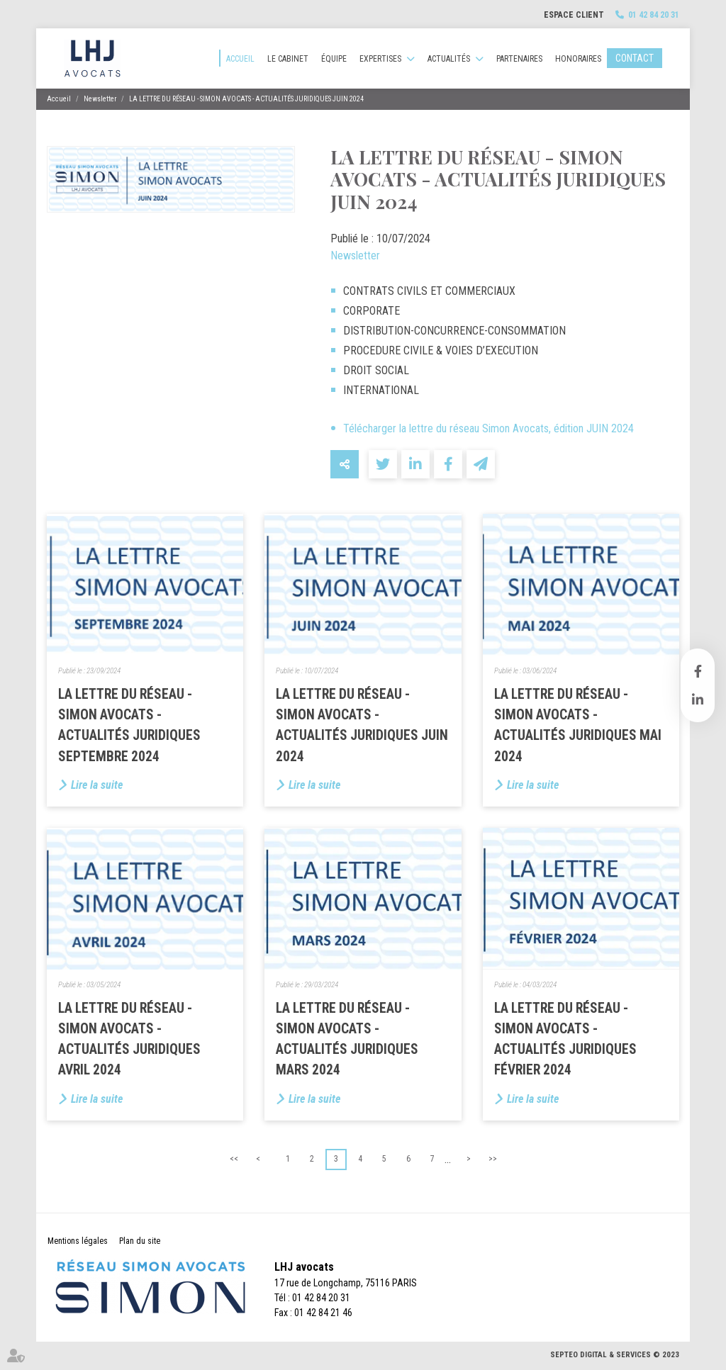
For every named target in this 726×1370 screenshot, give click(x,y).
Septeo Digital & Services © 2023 (614, 1354)
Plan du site (139, 1241)
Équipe (334, 59)
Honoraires (578, 59)
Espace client (574, 15)
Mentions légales (78, 1241)
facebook (697, 671)
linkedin (697, 699)
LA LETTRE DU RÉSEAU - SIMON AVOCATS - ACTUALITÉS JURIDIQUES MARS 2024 (347, 1039)
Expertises (380, 59)
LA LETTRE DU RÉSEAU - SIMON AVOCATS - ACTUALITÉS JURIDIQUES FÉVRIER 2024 (565, 1039)
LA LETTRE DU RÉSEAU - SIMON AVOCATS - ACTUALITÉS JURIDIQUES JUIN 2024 (246, 99)
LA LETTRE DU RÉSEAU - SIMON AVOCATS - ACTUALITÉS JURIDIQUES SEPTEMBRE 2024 (129, 725)
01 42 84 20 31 (653, 15)
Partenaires (519, 59)
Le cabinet (287, 59)
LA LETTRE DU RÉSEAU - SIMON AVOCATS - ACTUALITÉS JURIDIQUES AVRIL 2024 (129, 1039)
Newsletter (100, 99)
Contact (634, 58)
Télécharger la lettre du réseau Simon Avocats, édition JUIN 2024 (488, 428)
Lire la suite (97, 785)
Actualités (449, 59)
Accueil (240, 59)
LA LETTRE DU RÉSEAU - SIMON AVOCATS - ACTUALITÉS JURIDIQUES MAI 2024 (577, 725)
